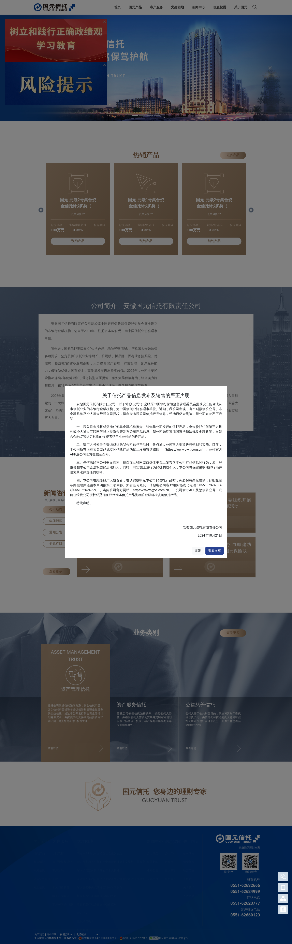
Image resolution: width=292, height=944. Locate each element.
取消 (198, 551)
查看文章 (214, 551)
